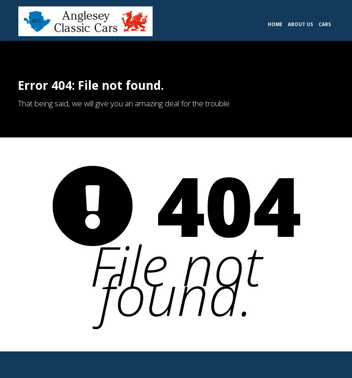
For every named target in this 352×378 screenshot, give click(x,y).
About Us (300, 24)
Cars (325, 24)
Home (275, 24)
